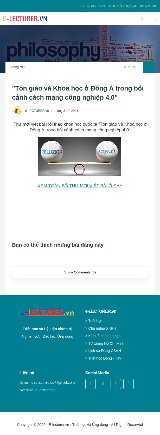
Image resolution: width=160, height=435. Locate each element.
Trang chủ (17, 67)
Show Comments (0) (80, 272)
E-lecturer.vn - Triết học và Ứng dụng (78, 425)
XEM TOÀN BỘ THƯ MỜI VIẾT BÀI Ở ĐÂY (80, 185)
